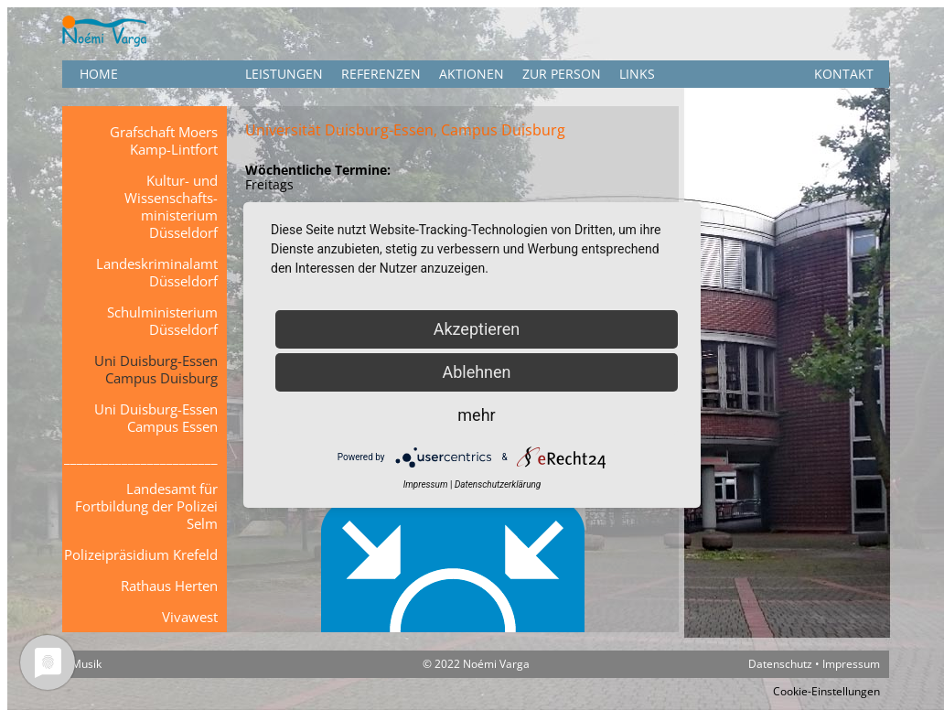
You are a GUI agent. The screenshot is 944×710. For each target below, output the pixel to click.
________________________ (141, 457)
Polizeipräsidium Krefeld (141, 554)
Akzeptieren (477, 329)
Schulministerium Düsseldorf (162, 321)
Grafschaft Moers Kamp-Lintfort (164, 140)
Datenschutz (780, 664)
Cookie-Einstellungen (826, 691)
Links (637, 73)
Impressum (851, 664)
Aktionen (471, 73)
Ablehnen (476, 372)
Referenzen (381, 73)
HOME (99, 73)
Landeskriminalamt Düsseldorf (157, 272)
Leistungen (284, 73)
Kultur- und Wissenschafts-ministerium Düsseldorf (171, 206)
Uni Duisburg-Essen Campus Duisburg (156, 369)
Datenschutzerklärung (498, 484)
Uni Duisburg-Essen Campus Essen (156, 418)
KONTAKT (844, 73)
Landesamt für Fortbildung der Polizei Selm (146, 505)
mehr (476, 415)
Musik (86, 664)
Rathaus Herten (169, 585)
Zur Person (561, 73)
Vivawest (190, 617)
